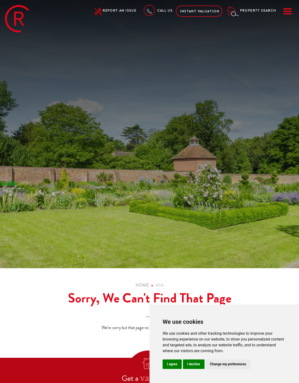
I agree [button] (172, 364)
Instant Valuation (199, 11)
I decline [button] (193, 364)
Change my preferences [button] (228, 364)
